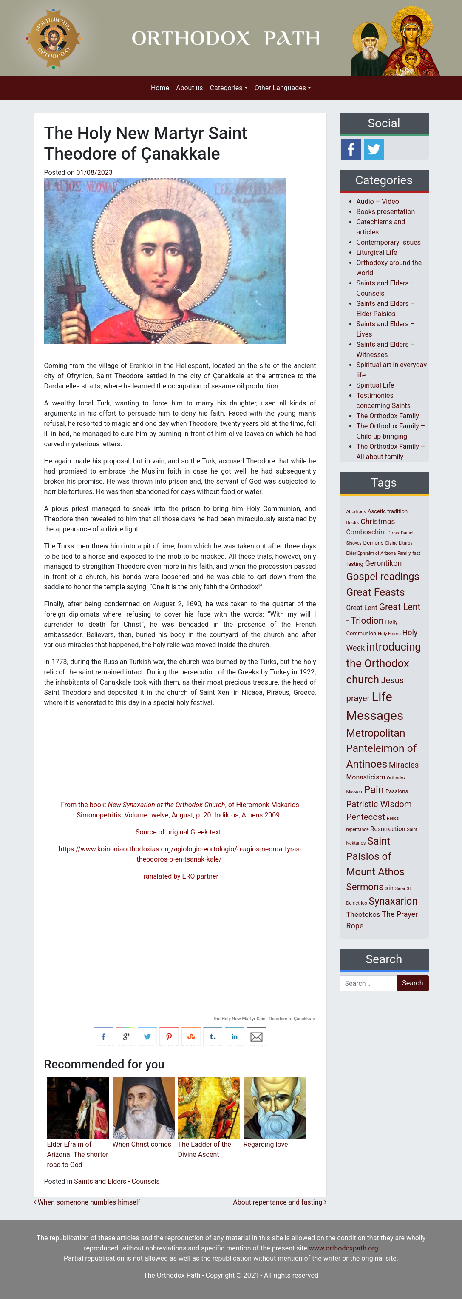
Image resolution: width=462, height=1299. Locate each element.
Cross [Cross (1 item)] (393, 533)
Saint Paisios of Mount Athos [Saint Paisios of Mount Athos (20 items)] (375, 856)
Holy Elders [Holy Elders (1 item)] (389, 634)
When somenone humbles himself (87, 1202)
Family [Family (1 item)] (404, 553)
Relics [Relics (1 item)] (393, 818)
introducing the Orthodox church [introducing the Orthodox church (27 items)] (383, 663)
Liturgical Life (377, 252)
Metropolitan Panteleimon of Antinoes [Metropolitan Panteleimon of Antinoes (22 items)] (381, 749)
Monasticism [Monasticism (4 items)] (365, 777)
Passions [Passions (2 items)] (396, 791)
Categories (226, 88)
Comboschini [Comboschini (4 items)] (366, 532)
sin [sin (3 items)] (389, 888)
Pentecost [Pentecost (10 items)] (365, 817)
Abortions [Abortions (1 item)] (356, 511)
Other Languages (280, 88)
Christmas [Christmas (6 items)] (377, 521)
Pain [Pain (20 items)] (374, 790)
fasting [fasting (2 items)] (354, 564)
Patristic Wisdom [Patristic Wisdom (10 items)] (379, 804)
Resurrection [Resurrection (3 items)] (388, 829)
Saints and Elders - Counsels (117, 1181)
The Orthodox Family (388, 416)
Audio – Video (378, 201)
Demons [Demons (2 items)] (373, 543)
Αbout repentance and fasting (279, 1202)
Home (160, 88)
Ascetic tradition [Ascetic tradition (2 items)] (388, 511)
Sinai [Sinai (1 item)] (400, 888)
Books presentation (386, 212)
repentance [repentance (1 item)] (357, 829)
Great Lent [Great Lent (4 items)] (361, 608)
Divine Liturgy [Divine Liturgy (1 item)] (399, 543)
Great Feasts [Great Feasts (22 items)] (375, 592)
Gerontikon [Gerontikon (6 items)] (383, 563)
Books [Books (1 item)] (352, 522)
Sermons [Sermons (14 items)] (365, 886)
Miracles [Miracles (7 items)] (404, 765)
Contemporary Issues (389, 242)
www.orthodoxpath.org (343, 1248)
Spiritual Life (375, 385)
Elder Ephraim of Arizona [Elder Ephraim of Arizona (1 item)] (371, 553)
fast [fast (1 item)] (416, 553)
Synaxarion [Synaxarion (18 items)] (392, 901)
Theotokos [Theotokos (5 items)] (363, 914)
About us (189, 88)
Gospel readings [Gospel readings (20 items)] (382, 576)
